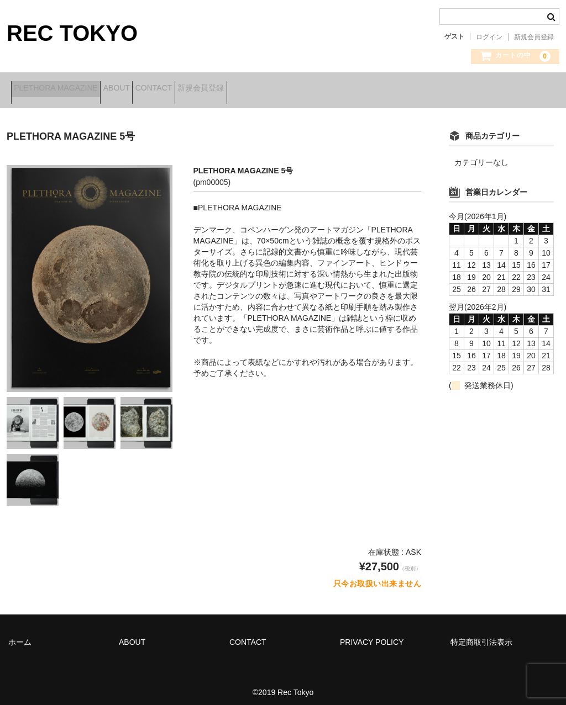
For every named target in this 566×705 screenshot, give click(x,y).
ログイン (489, 37)
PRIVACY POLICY (371, 634)
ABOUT (138, 89)
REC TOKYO (72, 33)
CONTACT (192, 89)
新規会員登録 (534, 37)
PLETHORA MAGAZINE (60, 89)
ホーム (20, 634)
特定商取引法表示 (481, 634)
